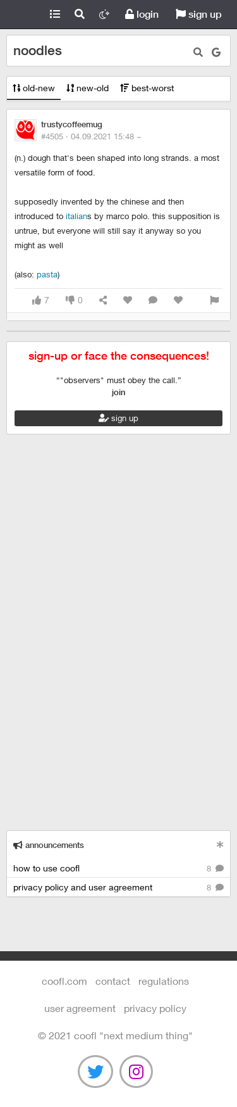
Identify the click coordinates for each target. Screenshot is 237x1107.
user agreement (80, 1008)
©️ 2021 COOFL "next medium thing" (115, 1035)
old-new (34, 87)
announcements (48, 845)
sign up (199, 14)
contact (112, 981)
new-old (87, 87)
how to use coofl (118, 868)
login (142, 14)
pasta (47, 274)
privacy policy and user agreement (118, 887)
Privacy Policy (155, 1008)
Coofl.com (21, 14)
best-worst (147, 87)
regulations (163, 981)
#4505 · (91, 136)
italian (76, 216)
